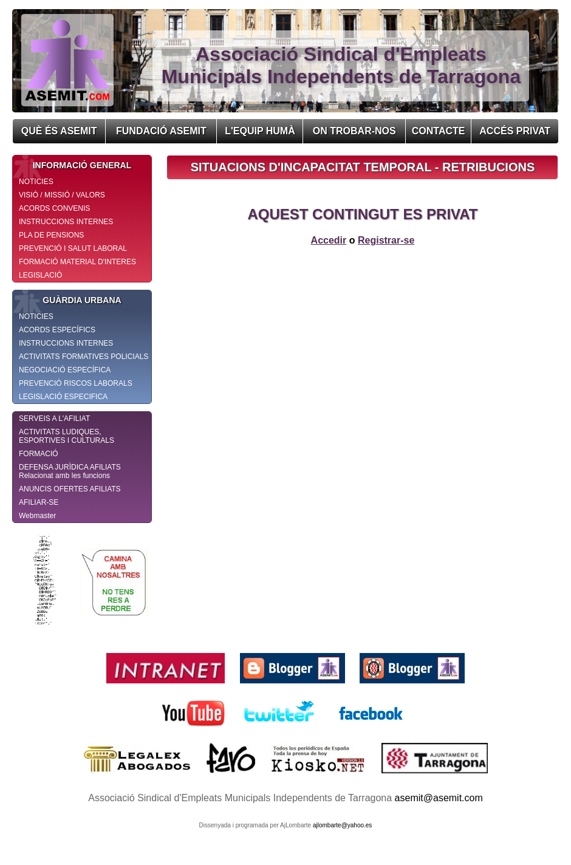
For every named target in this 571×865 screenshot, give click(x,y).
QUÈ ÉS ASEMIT (59, 131)
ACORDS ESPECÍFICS (57, 330)
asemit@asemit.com (439, 798)
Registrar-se (386, 240)
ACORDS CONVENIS (54, 208)
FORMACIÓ (38, 454)
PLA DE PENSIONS (51, 235)
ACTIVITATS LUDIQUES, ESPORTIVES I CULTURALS (66, 436)
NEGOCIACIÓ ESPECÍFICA (65, 370)
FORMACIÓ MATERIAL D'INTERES (77, 262)
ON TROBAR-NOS (354, 131)
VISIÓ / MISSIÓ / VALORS (62, 195)
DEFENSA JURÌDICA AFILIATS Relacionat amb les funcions (70, 471)
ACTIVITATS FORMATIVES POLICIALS (83, 356)
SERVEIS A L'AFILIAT (54, 418)
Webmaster (37, 515)
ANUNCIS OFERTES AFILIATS (70, 489)
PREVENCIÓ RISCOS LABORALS (75, 383)
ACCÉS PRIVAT (514, 131)
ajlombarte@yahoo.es (342, 825)
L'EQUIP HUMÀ (260, 131)
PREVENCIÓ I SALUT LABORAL (73, 248)
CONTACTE (438, 131)
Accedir (329, 240)
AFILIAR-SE (38, 502)
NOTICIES (36, 181)
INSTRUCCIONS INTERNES (66, 221)
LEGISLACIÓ (40, 275)
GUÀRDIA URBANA (67, 300)
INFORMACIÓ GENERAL (72, 165)
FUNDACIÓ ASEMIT (161, 131)
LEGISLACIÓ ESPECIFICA (63, 396)
